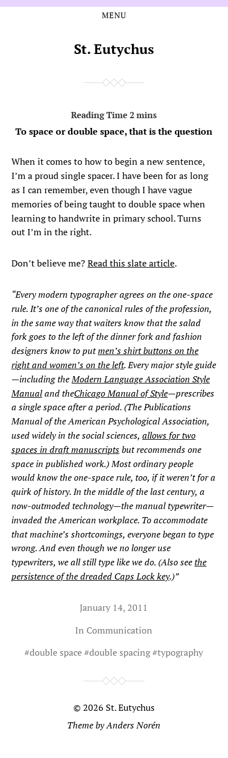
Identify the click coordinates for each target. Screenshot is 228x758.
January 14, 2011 (114, 607)
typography (180, 652)
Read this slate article (131, 263)
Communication (119, 630)
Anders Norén (133, 725)
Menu (114, 15)
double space (56, 652)
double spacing (119, 652)
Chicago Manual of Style (121, 393)
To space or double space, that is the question (113, 121)
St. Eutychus (114, 49)
